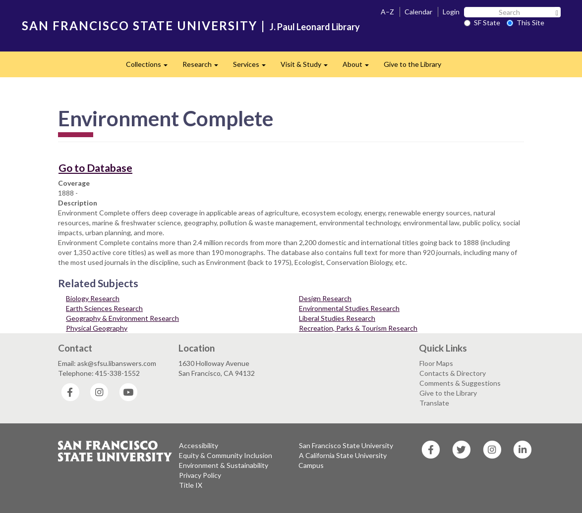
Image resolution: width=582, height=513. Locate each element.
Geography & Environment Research (122, 318)
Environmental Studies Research (349, 308)
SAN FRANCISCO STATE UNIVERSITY (139, 25)
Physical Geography (96, 328)
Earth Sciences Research (104, 308)
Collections (150, 67)
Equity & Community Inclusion (225, 455)
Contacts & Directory (452, 373)
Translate (434, 403)
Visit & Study (308, 67)
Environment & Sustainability (223, 465)
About (359, 67)
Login (451, 11)
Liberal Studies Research (337, 318)
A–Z (387, 11)
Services (253, 67)
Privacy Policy (200, 475)
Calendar (418, 11)
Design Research (325, 298)
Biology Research (92, 298)
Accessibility (198, 445)
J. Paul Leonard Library (315, 26)
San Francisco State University (346, 445)
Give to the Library (412, 64)
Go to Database (95, 167)
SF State (482, 22)
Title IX (190, 485)
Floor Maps (436, 363)
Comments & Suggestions (460, 383)
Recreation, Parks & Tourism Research (358, 328)
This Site (525, 22)
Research (204, 67)
